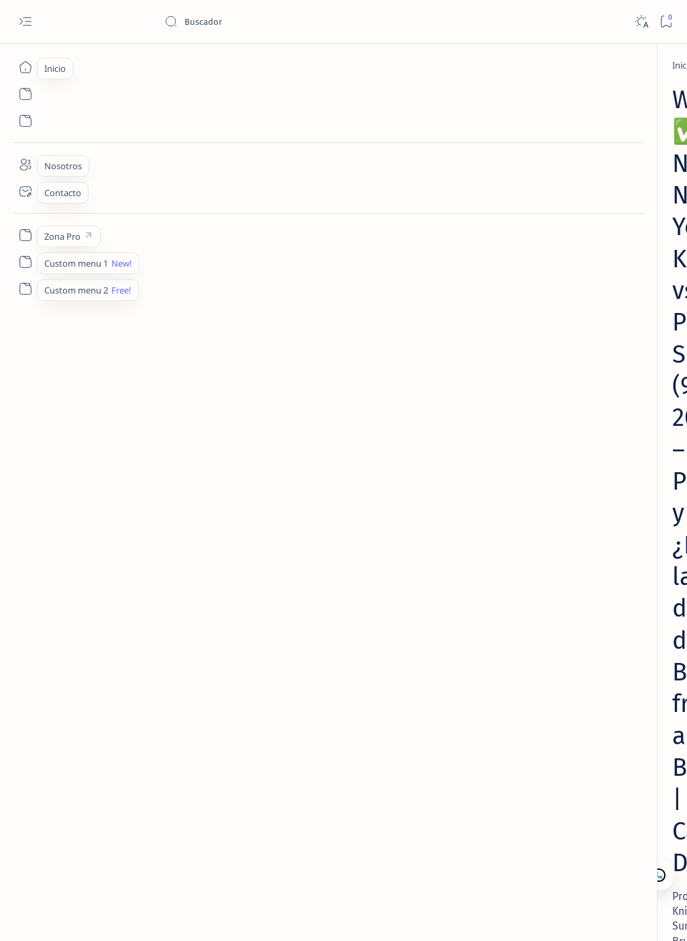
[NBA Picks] (120, 65)
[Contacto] (25, 191)
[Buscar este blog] (265, 21)
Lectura (513, 539)
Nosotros (609, 539)
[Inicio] (25, 67)
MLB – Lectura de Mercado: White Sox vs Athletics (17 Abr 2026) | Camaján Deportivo (591, 410)
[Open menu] (25, 22)
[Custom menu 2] (25, 288)
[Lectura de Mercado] (596, 230)
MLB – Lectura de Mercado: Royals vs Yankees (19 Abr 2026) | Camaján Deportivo (584, 484)
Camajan (114, 915)
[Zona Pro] (25, 235)
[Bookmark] (666, 22)
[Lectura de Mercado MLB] (606, 377)
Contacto (559, 539)
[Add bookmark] (410, 309)
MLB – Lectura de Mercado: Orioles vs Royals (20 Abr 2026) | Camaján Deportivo (594, 337)
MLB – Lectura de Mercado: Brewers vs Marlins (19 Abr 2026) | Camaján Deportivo (584, 263)
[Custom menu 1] (25, 262)
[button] (606, 914)
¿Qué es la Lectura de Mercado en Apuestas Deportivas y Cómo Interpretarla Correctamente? (594, 132)
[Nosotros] (25, 164)
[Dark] (641, 22)
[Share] (453, 309)
